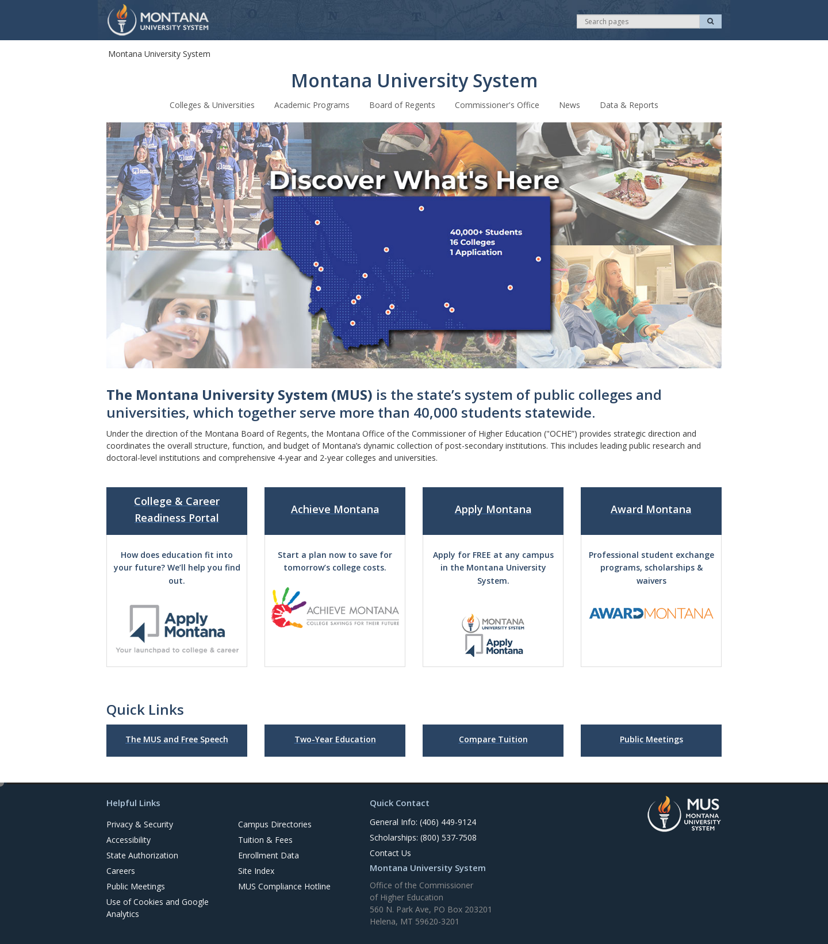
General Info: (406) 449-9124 (423, 821)
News (569, 104)
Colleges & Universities (212, 104)
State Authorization (142, 854)
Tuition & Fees (265, 839)
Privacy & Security (139, 823)
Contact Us (390, 852)
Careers (120, 870)
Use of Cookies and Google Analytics (157, 907)
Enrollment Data (268, 854)
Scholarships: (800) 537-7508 (423, 836)
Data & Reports (629, 104)
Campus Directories (275, 823)
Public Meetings (135, 885)
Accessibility (128, 839)
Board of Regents (402, 104)
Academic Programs (312, 104)
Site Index (256, 870)
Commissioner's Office (497, 104)
